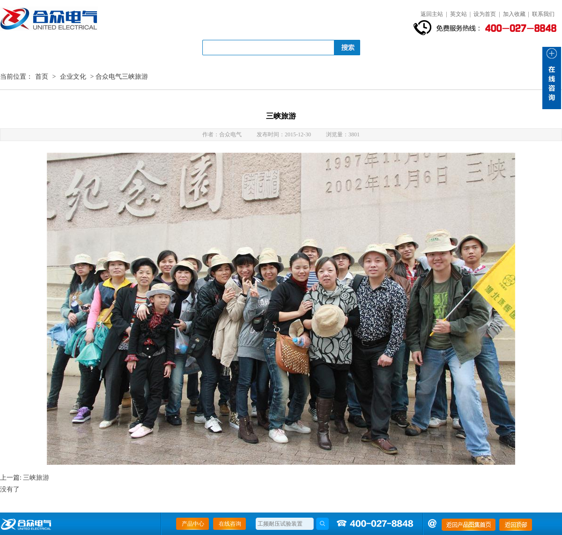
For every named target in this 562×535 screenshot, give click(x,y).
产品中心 (193, 523)
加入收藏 (514, 14)
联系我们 (543, 14)
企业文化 (73, 76)
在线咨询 (230, 523)
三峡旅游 (36, 477)
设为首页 (484, 14)
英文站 (458, 14)
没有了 (10, 489)
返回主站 (432, 14)
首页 (41, 76)
